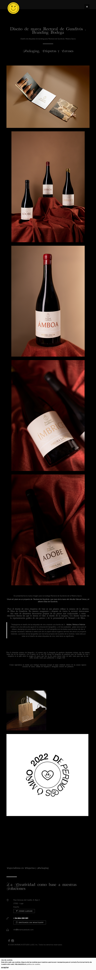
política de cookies (33, 964)
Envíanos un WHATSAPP (30, 922)
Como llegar (24, 911)
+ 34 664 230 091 (20, 918)
